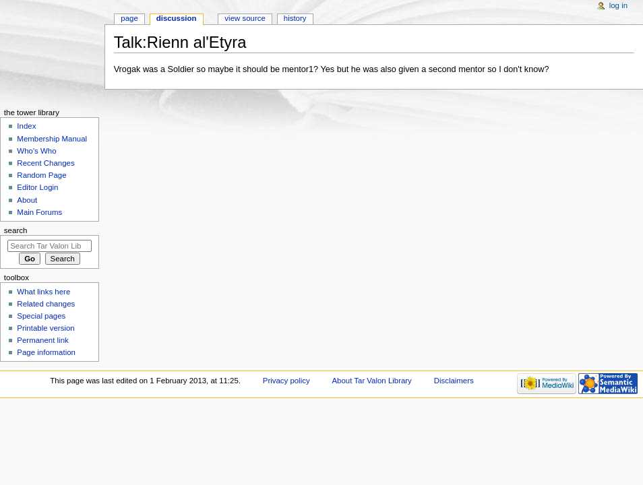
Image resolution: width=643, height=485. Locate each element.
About (27, 200)
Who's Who (36, 151)
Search (16, 230)
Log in (618, 5)
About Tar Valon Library (372, 381)
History (295, 18)
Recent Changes (45, 163)
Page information (46, 352)
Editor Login (37, 187)
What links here (43, 292)
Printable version (45, 328)
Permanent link (42, 340)
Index (26, 126)
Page (129, 18)
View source (244, 18)
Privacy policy (286, 381)
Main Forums (39, 212)
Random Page (41, 175)
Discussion (176, 18)
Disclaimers (454, 381)
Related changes (46, 304)
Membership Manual (52, 139)
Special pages (41, 316)
